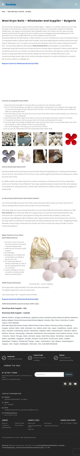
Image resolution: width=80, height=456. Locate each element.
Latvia (75, 328)
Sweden (67, 339)
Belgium (11, 320)
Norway (69, 333)
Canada (47, 320)
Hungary (5, 328)
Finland (30, 325)
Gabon (47, 325)
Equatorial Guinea (15, 325)
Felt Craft (31, 429)
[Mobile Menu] (3, 4)
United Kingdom (67, 341)
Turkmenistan (46, 341)
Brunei (34, 320)
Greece (60, 325)
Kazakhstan (62, 328)
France (41, 325)
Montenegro (20, 333)
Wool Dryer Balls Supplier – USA (14, 308)
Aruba (41, 317)
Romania (32, 336)
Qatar (25, 336)
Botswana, (24, 320)
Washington (24, 344)
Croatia (71, 320)
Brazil (30, 320)
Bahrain (67, 317)
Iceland (11, 328)
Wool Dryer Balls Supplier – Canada (16, 313)
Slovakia (28, 339)
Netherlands (38, 333)
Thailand (14, 341)
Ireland (39, 328)
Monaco (12, 333)
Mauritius (67, 331)
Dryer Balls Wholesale (49, 344)
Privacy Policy (19, 425)
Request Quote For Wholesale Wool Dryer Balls (20, 63)
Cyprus (4, 323)
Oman (76, 333)
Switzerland (6, 341)
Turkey (37, 341)
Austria (53, 317)
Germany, (54, 325)
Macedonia (34, 331)
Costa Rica (64, 320)
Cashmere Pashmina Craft (34, 426)
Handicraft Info (6, 427)
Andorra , (11, 317)
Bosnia (16, 320)
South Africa (43, 339)
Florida (36, 325)
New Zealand (61, 333)
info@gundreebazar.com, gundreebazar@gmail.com (21, 410)
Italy (49, 328)
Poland (12, 336)
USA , (40, 344)
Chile (52, 320)
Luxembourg (18, 331)
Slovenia (35, 339)
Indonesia (28, 328)
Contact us (5, 425)
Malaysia (42, 331)
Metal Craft (31, 423)
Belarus (4, 320)
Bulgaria (40, 320)
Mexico (74, 331)
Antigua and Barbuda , (23, 317)
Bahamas (60, 317)
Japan (54, 328)
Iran (34, 328)
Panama (6, 336)
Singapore (20, 339)
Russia (38, 336)
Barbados (74, 317)
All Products (47, 423)
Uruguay (5, 344)
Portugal (19, 336)
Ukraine (58, 341)
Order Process (19, 423)
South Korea (53, 339)
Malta (49, 331)
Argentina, (35, 317)
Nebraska (29, 333)
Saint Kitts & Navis (48, 336)
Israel (45, 328)
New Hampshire (49, 333)
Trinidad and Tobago (26, 341)
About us (4, 423)
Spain (61, 339)
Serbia (4, 339)
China (57, 320)
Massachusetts (57, 331)
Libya (4, 331)
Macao (26, 331)
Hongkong (67, 325)
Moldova (5, 333)
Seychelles (11, 339)
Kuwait (69, 328)
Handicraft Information (51, 426)
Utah (11, 344)
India (22, 328)
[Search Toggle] (76, 4)
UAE (53, 341)
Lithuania (10, 331)
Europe (25, 325)
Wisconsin (33, 344)
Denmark (5, 325)
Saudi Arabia (69, 336)
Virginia (16, 344)
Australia (47, 317)
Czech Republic (13, 323)
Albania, (5, 317)
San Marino (60, 336)
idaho (17, 328)
